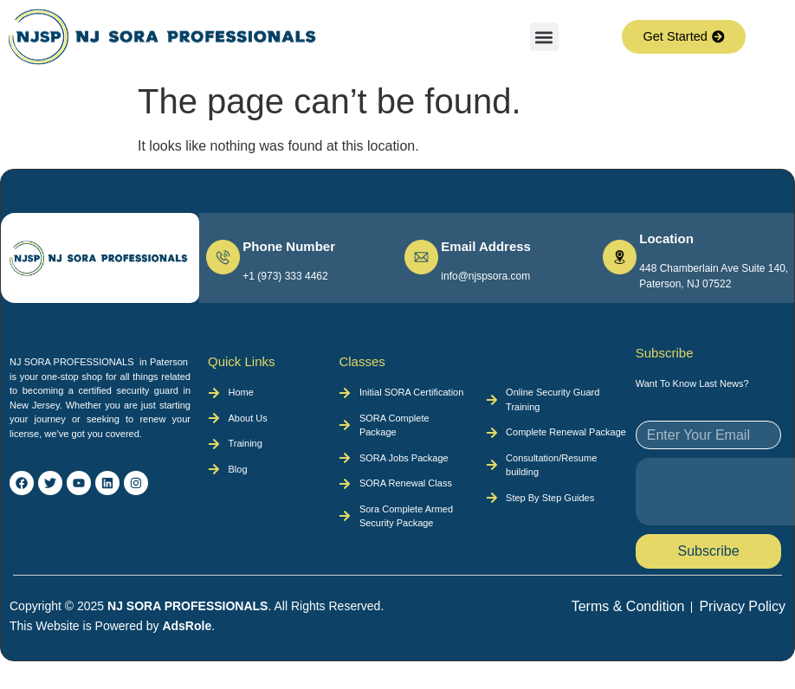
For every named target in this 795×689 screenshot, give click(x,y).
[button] (544, 37)
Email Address (486, 246)
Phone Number (288, 246)
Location (666, 238)
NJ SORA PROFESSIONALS (187, 606)
